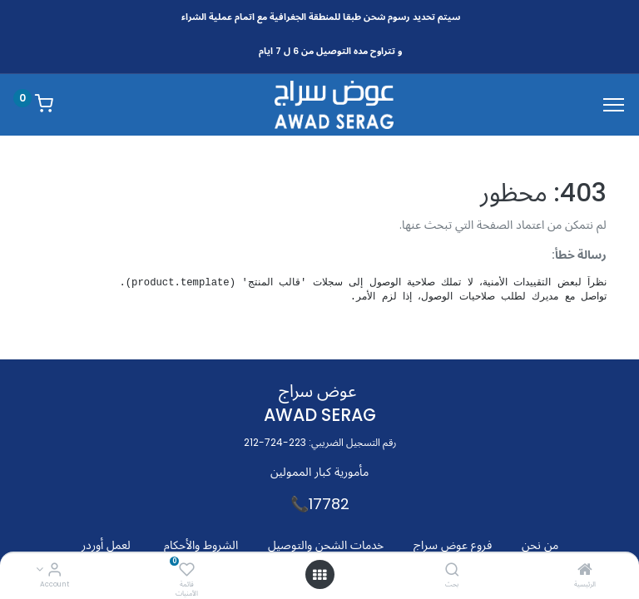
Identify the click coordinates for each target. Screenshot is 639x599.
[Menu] (614, 105)
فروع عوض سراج (453, 545)
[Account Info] (54, 570)
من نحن (540, 545)
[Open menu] (319, 575)
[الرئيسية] (584, 570)
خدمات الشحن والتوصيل (326, 545)
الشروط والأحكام (201, 545)
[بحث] (452, 570)
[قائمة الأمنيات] (187, 570)
